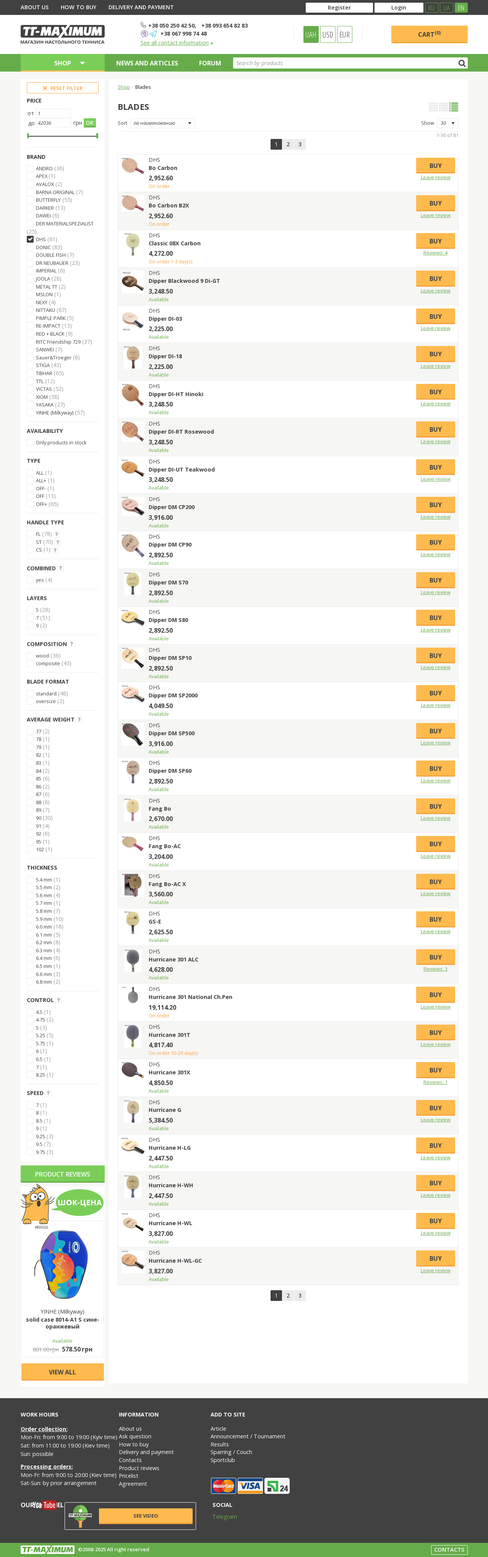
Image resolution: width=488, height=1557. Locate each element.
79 (38, 747)
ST (39, 542)
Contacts (130, 1460)
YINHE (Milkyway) (54, 412)
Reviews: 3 (435, 968)
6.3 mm (44, 950)
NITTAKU (45, 310)
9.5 (39, 1144)
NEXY (41, 302)
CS (39, 549)
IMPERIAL (46, 270)
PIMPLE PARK (50, 318)
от (31, 113)
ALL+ (41, 480)
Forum (210, 63)
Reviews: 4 (435, 252)
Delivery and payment (141, 7)
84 (38, 770)
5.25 (40, 1035)
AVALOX (45, 184)
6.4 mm (44, 958)
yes (40, 579)
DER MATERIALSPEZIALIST (65, 223)
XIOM (42, 396)
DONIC (43, 247)
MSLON (44, 294)
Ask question (135, 1436)
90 (38, 817)
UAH (310, 34)
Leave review (436, 177)
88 (38, 802)
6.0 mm (44, 926)
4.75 (40, 1019)
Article (218, 1428)
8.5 (39, 1120)
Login (398, 7)
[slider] (28, 136)
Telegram (219, 1516)
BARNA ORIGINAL (55, 192)
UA (446, 8)
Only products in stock (61, 442)
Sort (122, 122)
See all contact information (177, 42)
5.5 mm (44, 887)
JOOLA (43, 278)
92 (38, 833)
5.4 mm (44, 879)
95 (38, 841)
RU (431, 8)
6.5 (39, 1059)
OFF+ (41, 504)
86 (38, 786)
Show (427, 122)
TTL (40, 381)
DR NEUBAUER (52, 263)
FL (38, 533)
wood (42, 655)
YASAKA (45, 404)
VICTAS (44, 388)
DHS (41, 239)
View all (62, 1372)
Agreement (133, 1483)
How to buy (78, 7)
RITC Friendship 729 (58, 341)
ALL (40, 472)
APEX (42, 176)
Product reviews (62, 1174)
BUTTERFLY (48, 199)
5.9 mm (44, 919)
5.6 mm (44, 895)
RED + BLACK (50, 333)
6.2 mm (44, 942)
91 (38, 826)
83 (38, 762)
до (31, 123)
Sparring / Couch (231, 1452)
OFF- (41, 488)
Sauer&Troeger (53, 357)
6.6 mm (44, 974)
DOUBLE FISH (51, 254)
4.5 (39, 1012)
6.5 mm (44, 966)
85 (38, 778)
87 (38, 794)
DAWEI (43, 215)
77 (38, 731)
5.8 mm (44, 910)
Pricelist (128, 1475)
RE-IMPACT (48, 325)
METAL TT (46, 286)
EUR (344, 34)
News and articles (147, 63)
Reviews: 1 (435, 1082)
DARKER (45, 207)
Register (339, 7)
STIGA (43, 365)
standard (46, 693)
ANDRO (44, 168)
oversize (46, 701)
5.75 (40, 1043)
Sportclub (223, 1460)
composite (48, 663)
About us (35, 7)
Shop (124, 86)
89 (38, 809)
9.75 (40, 1152)
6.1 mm (44, 934)
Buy (436, 166)
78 (38, 739)
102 (40, 849)
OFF (40, 496)
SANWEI (45, 349)
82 (38, 754)
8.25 (40, 1074)
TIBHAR (44, 373)
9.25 (40, 1136)
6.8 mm (44, 981)
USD (328, 34)
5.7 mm (44, 902)
